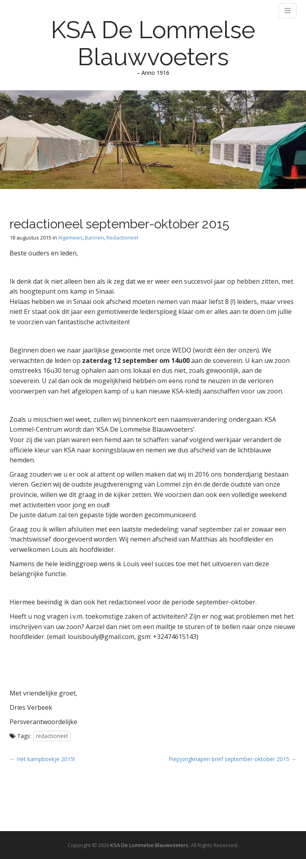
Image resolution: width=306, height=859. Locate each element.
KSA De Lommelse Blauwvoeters (153, 43)
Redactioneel (122, 237)
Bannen (94, 237)
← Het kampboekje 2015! (42, 759)
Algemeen (70, 237)
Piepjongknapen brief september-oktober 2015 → (232, 759)
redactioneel (52, 736)
